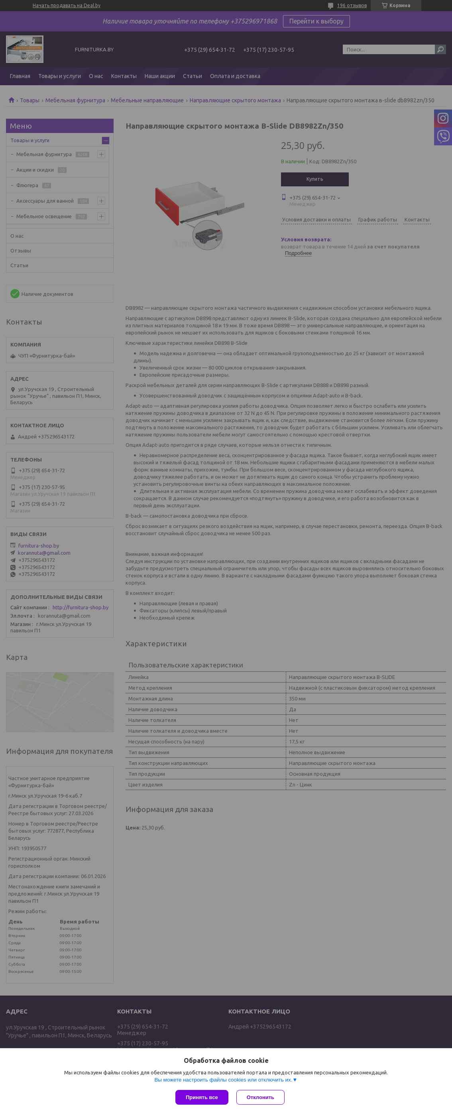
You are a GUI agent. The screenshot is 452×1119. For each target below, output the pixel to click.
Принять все (202, 1097)
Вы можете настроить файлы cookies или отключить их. (223, 1080)
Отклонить (260, 1097)
